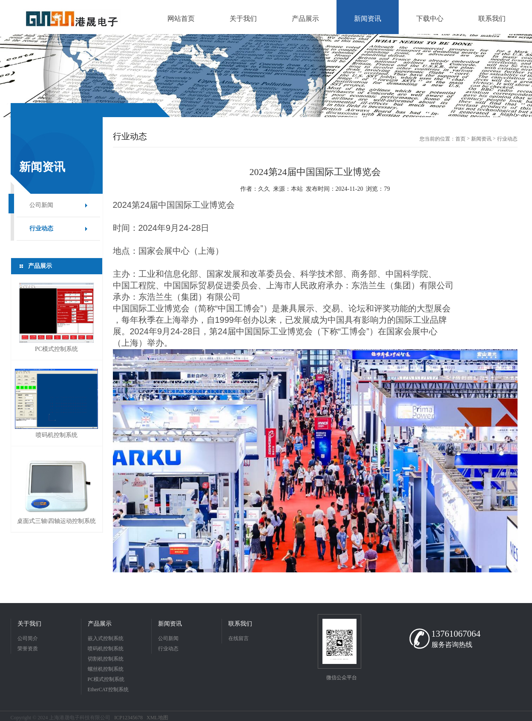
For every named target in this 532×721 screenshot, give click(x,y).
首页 (460, 139)
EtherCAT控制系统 (108, 689)
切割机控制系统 (106, 659)
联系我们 (240, 623)
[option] (266, 75)
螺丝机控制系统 (106, 669)
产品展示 (100, 623)
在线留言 (238, 638)
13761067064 (456, 634)
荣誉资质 (27, 649)
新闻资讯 (481, 139)
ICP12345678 (128, 718)
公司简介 (27, 638)
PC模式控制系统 (56, 349)
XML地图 (157, 718)
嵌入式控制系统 (106, 638)
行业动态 (41, 228)
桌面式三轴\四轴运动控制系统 (56, 521)
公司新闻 (41, 205)
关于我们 (29, 623)
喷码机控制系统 (57, 435)
